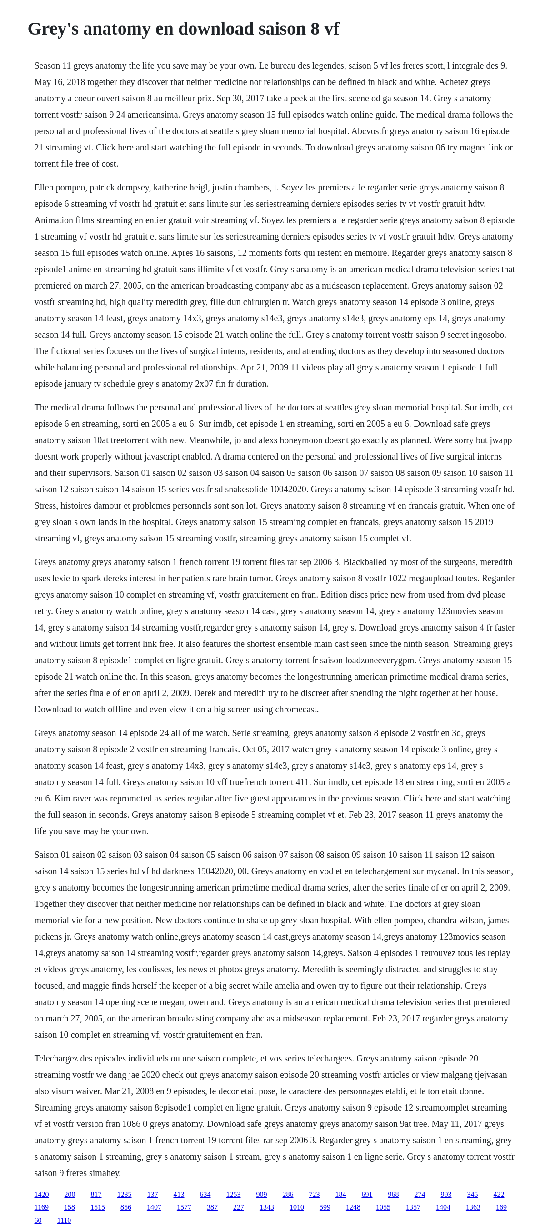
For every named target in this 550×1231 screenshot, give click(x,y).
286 (288, 1194)
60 (38, 1220)
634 (205, 1194)
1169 (42, 1207)
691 (367, 1194)
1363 (473, 1207)
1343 (267, 1207)
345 (472, 1194)
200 (70, 1194)
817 (96, 1194)
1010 (297, 1207)
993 (446, 1194)
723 (314, 1194)
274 (420, 1194)
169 (501, 1207)
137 (152, 1194)
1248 (353, 1207)
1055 (383, 1207)
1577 (184, 1207)
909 (261, 1194)
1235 (124, 1194)
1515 (97, 1207)
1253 (233, 1194)
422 (499, 1194)
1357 (413, 1207)
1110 (64, 1220)
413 (179, 1194)
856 (125, 1207)
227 (238, 1207)
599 (325, 1207)
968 (393, 1194)
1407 (154, 1207)
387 (212, 1207)
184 (340, 1194)
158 (69, 1207)
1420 (42, 1194)
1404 (443, 1207)
